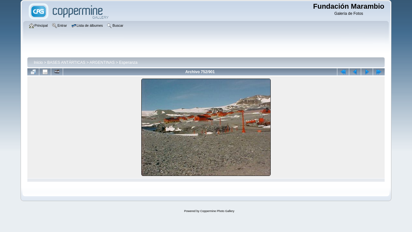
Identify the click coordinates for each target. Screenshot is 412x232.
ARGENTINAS (102, 62)
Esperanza (128, 62)
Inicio (38, 62)
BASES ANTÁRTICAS (66, 62)
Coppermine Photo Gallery (217, 211)
